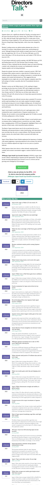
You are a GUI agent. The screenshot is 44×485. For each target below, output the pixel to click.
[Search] (41, 20)
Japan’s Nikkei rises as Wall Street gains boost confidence (27, 274)
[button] (22, 15)
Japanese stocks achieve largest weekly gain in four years (27, 314)
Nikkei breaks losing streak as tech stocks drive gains (25, 260)
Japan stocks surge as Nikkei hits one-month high (24, 215)
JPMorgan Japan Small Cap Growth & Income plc (24, 176)
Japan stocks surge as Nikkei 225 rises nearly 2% (24, 202)
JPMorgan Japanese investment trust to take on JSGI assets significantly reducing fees (25, 342)
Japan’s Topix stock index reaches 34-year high (24, 459)
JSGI (32, 31)
